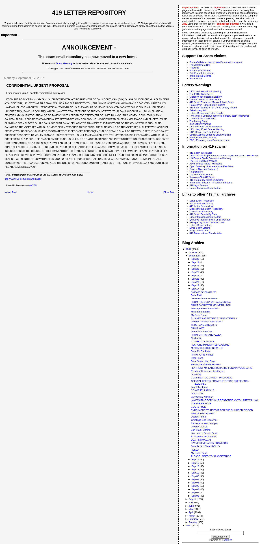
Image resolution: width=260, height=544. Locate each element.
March (192, 515)
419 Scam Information (201, 152)
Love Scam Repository (201, 211)
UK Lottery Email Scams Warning (207, 129)
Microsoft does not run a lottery (206, 96)
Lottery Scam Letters (200, 225)
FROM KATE (198, 328)
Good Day (196, 374)
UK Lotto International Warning (206, 91)
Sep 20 (196, 282)
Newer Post (11, 192)
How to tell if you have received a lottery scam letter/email (220, 115)
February (194, 519)
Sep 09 (196, 476)
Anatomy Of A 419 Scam (202, 177)
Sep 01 (196, 495)
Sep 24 (196, 275)
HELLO (195, 449)
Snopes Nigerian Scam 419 (204, 169)
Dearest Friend (199, 416)
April (191, 512)
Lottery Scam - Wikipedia (203, 118)
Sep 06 (196, 482)
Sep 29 (196, 262)
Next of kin (196, 338)
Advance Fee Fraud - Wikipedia (206, 163)
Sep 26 (196, 268)
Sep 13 (196, 466)
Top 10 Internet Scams (201, 174)
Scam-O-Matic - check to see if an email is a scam (216, 62)
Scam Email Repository (202, 200)
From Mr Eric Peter (201, 351)
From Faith (196, 295)
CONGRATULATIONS (202, 341)
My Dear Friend (199, 315)
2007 (189, 249)
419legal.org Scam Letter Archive (207, 222)
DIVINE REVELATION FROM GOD (209, 443)
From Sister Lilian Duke (203, 361)
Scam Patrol (196, 78)
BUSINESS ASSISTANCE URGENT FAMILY (214, 318)
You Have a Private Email (204, 433)
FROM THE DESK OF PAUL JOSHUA (211, 302)
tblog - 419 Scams (199, 230)
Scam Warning (64, 63)
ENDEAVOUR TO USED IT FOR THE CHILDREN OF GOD (222, 410)
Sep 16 (196, 459)
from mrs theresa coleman (204, 298)
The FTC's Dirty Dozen (201, 94)
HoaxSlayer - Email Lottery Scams (207, 105)
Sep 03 (196, 489)
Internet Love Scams (200, 75)
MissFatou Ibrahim (200, 311)
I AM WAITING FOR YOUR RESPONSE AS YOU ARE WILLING (224, 400)
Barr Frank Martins (201, 430)
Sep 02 (196, 492)
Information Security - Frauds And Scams (211, 182)
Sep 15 (196, 463)
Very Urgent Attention (202, 397)
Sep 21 (196, 278)
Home (90, 192)
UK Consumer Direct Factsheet (206, 126)
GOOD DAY (197, 393)
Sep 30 (196, 259)
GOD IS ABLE (198, 406)
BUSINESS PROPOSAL (203, 436)
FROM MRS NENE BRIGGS (206, 364)
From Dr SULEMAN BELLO (205, 446)
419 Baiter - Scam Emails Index (206, 233)
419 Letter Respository (201, 206)
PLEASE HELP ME (201, 403)
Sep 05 (196, 486)
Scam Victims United (200, 70)
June (191, 505)
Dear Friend (197, 358)
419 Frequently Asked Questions (207, 180)
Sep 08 (196, 479)
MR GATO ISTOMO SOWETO (207, 348)
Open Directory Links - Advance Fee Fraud (212, 166)
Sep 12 (196, 469)
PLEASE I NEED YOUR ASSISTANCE (211, 456)
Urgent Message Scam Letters (205, 188)
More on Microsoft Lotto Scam (205, 99)
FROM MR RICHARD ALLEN (206, 334)
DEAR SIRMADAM (201, 439)
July (191, 502)
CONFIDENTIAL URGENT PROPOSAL (211, 377)
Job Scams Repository (201, 203)
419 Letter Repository (89, 12)
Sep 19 (196, 285)
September (195, 255)
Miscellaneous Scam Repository (206, 208)
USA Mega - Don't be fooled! (204, 132)
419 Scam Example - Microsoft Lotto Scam (212, 102)
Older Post (168, 192)
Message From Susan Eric (205, 308)
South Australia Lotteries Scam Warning (210, 134)
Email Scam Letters (200, 227)
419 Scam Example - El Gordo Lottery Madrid (213, 107)
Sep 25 (196, 272)
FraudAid (194, 67)
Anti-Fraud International (202, 73)
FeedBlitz (227, 540)
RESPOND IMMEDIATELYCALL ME (210, 344)
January (193, 522)
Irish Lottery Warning (200, 124)
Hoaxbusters (196, 171)
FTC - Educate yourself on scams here (210, 140)
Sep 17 (196, 288)
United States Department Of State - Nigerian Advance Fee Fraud (224, 155)
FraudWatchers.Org (200, 65)
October (193, 252)
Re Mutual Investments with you (207, 371)
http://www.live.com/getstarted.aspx (23, 178)
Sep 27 (196, 265)
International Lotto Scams (203, 137)
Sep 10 (196, 472)
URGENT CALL (199, 426)
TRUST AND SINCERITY (204, 325)
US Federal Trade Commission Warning (210, 158)
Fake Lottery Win (198, 110)
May (191, 509)
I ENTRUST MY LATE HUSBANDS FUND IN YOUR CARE (221, 368)
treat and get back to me (203, 292)
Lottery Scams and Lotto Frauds (206, 113)
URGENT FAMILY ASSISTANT (207, 321)
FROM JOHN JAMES (202, 354)
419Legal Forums (199, 185)
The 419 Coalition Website (203, 161)
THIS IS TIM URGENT (202, 413)
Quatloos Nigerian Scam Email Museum (210, 219)
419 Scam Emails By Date (203, 214)
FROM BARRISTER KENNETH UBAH (211, 305)
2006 (189, 525)
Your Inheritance (199, 387)
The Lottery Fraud (199, 121)
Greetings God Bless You (204, 420)
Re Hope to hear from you (204, 423)
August (193, 499)
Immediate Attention (201, 331)
